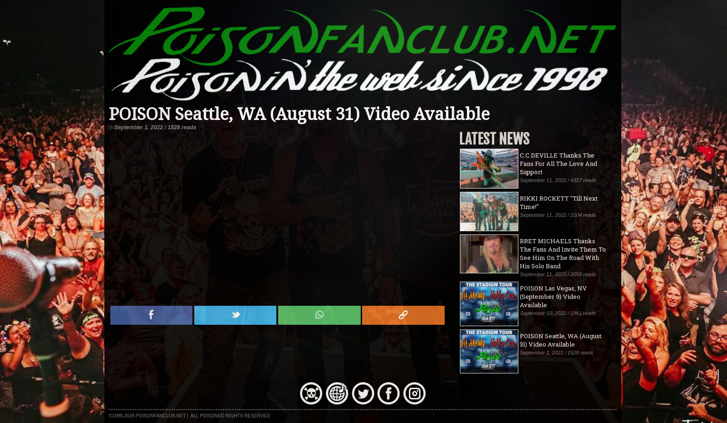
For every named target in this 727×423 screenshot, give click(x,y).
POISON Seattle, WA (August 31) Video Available (560, 340)
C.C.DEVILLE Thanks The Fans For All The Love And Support (558, 163)
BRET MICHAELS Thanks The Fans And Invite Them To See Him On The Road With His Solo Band (563, 253)
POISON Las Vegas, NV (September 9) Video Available (553, 296)
